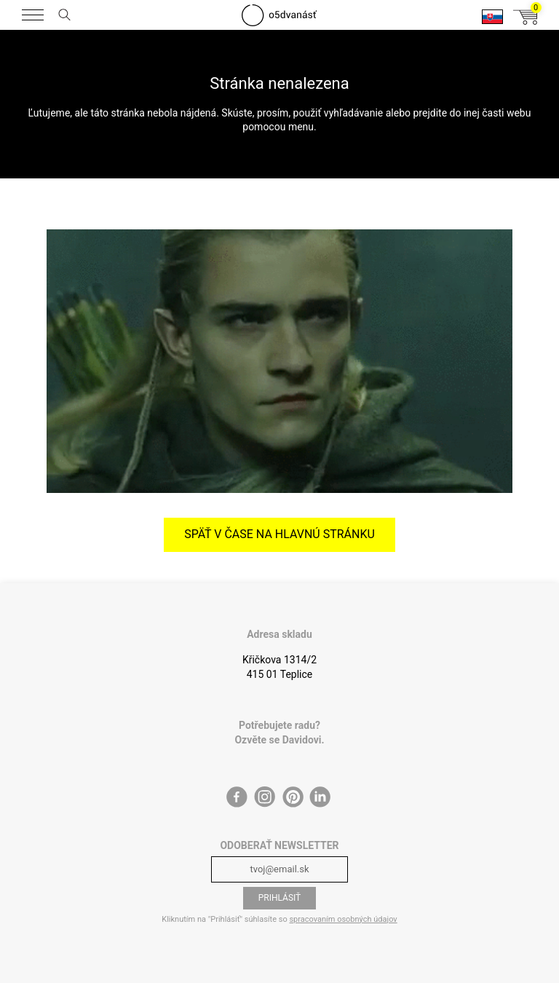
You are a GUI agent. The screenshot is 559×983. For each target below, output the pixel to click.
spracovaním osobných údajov (343, 919)
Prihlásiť (279, 898)
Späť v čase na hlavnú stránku (279, 534)
